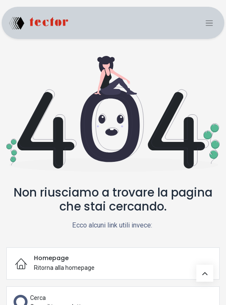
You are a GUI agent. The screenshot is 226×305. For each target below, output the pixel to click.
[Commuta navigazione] (209, 23)
